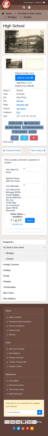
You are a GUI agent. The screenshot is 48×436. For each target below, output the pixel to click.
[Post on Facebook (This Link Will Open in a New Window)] (15, 137)
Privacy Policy (14, 330)
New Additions (9, 299)
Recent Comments (16, 385)
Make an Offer (15, 123)
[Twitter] (18, 428)
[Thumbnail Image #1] (14, 64)
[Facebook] (14, 428)
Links (8, 342)
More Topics (8, 293)
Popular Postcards (16, 358)
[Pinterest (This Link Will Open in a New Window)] (34, 137)
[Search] (24, 7)
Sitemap (12, 335)
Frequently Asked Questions (20, 322)
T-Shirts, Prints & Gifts (17, 362)
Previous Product (12, 150)
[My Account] (29, 7)
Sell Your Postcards (16, 349)
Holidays (7, 270)
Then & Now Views (16, 389)
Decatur (8, 259)
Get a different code (17, 224)
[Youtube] (23, 428)
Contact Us (39, 2)
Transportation (9, 287)
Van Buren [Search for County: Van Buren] (21, 109)
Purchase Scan (32, 123)
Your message (12, 186)
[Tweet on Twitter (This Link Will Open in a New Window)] (24, 137)
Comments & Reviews (32, 127)
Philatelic (7, 282)
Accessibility (14, 381)
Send (32, 132)
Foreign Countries (11, 264)
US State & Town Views (24, 247)
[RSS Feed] (32, 428)
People (6, 276)
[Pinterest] (27, 428)
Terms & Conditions (16, 326)
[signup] (39, 412)
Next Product (38, 150)
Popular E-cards (15, 366)
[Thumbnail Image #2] (34, 64)
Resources (11, 374)
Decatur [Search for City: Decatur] (20, 101)
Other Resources (15, 394)
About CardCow (15, 317)
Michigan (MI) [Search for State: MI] (23, 105)
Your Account (28, 2)
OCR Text (7, 142)
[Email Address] (21, 412)
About (8, 311)
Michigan (8, 253)
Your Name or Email (12, 171)
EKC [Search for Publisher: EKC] (19, 112)
